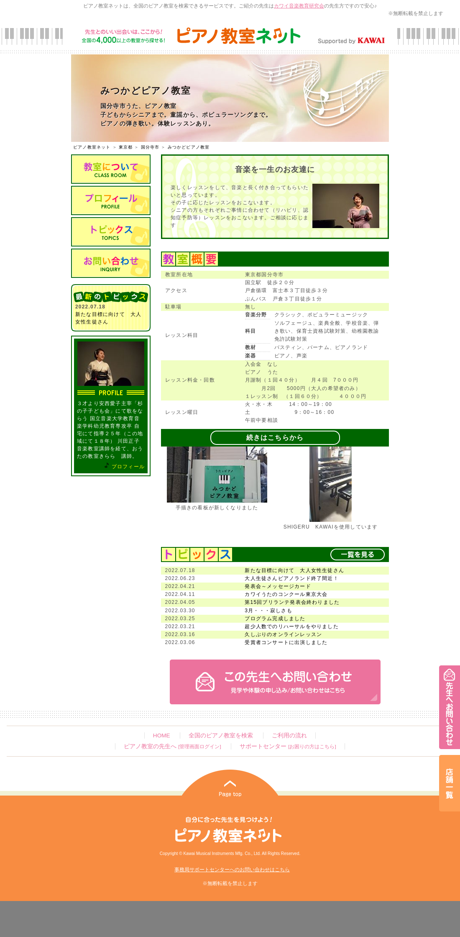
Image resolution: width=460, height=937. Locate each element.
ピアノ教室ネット (92, 147)
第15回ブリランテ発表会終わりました (292, 602)
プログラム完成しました (275, 618)
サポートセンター (288, 746)
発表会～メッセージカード (278, 586)
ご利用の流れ (289, 735)
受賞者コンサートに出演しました (286, 642)
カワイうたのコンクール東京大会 (286, 594)
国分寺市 (150, 147)
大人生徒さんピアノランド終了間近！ (291, 578)
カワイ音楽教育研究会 (299, 6)
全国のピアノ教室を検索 (221, 735)
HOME (161, 735)
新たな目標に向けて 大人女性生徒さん (294, 570)
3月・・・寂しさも (268, 611)
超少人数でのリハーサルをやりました (291, 626)
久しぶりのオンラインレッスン (283, 634)
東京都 (126, 147)
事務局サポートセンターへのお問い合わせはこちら (232, 869)
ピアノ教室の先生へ (172, 746)
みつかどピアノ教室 (189, 147)
